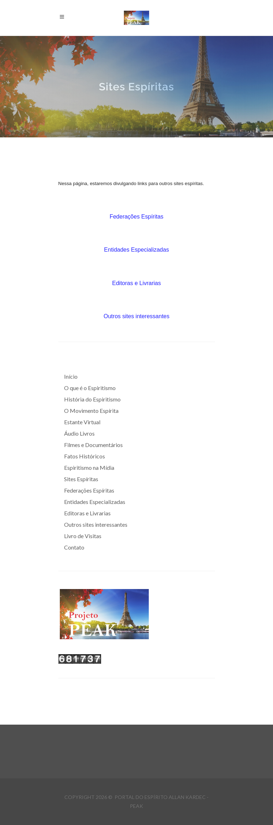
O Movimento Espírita (91, 410)
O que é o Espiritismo (90, 387)
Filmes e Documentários (93, 444)
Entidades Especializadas (136, 250)
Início (71, 376)
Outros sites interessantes (136, 316)
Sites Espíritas (81, 478)
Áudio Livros (79, 433)
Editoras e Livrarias (136, 283)
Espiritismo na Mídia (89, 467)
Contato (74, 547)
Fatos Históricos (84, 456)
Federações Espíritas (136, 217)
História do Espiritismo (92, 399)
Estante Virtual (82, 422)
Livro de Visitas (82, 535)
